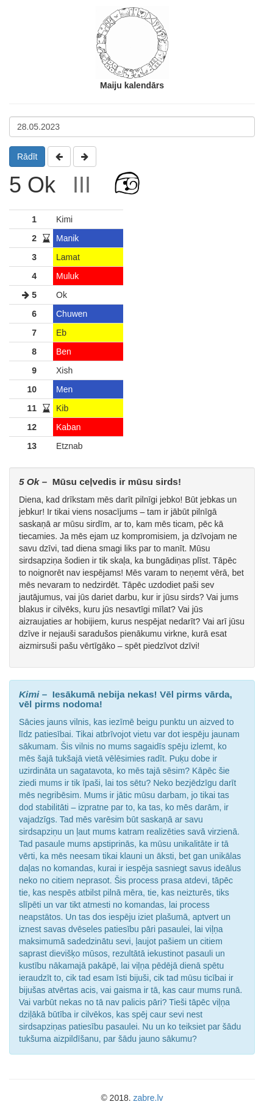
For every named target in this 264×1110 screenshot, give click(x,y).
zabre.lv (148, 1098)
